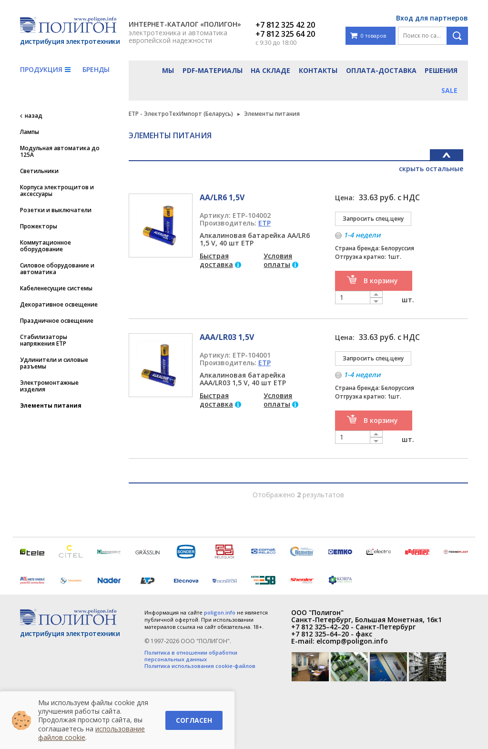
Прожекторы (38, 226)
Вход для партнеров (432, 17)
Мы (168, 70)
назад (33, 116)
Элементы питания (50, 405)
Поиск (457, 36)
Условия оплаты (278, 260)
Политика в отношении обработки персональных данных (190, 656)
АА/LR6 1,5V (222, 197)
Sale (449, 90)
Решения (441, 70)
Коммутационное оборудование (45, 246)
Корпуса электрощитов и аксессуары (57, 190)
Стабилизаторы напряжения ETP (43, 340)
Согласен (194, 720)
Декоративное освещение (59, 304)
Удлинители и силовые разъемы (54, 363)
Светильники (39, 171)
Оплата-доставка (381, 70)
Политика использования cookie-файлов (199, 666)
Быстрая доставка (216, 260)
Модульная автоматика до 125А (60, 151)
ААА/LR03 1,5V (227, 337)
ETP (264, 222)
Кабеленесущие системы (56, 288)
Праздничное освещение (56, 321)
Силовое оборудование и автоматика (57, 269)
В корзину (381, 280)
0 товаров (368, 36)
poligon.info (219, 612)
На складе (270, 70)
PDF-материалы (213, 70)
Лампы (29, 132)
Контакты (318, 70)
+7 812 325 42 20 (285, 25)
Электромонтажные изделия (49, 386)
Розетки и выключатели (56, 210)
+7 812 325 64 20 (285, 34)
